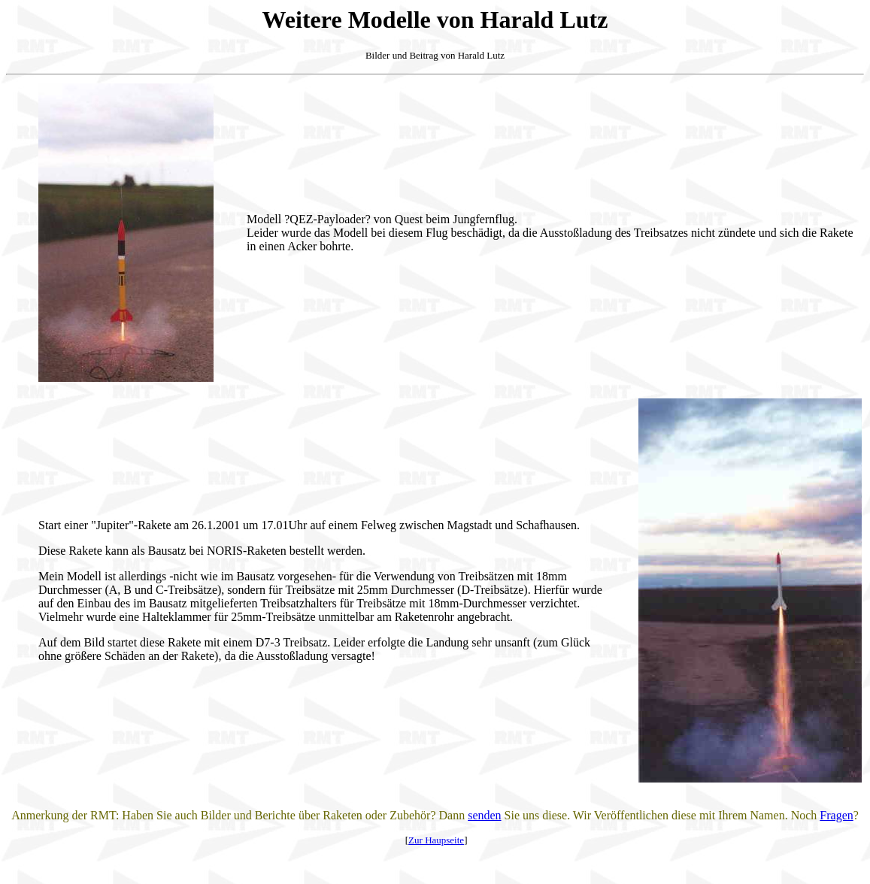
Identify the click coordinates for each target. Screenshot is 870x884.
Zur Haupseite (436, 840)
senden (484, 815)
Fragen (836, 815)
